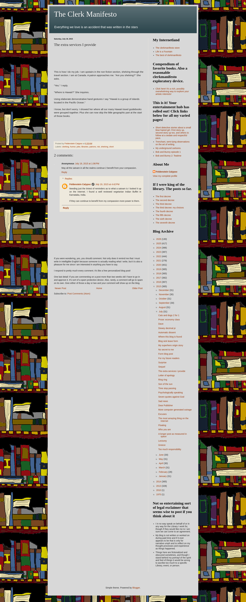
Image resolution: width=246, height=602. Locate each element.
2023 (159, 252)
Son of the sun (165, 384)
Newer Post (60, 288)
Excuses (162, 414)
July (161, 311)
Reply (64, 172)
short (111, 147)
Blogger (136, 587)
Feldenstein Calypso (80, 184)
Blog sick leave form (168, 341)
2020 (159, 265)
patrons (92, 147)
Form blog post (165, 354)
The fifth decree (163, 215)
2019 (159, 269)
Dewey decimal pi (167, 328)
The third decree (164, 204)
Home (99, 288)
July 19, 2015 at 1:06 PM (87, 163)
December (164, 290)
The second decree (165, 200)
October (163, 298)
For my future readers (168, 358)
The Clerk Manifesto (85, 14)
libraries (84, 147)
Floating (162, 425)
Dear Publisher (165, 405)
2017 (159, 277)
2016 (159, 282)
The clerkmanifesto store (168, 48)
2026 (159, 239)
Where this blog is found (170, 336)
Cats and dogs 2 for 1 (168, 315)
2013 (159, 486)
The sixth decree (164, 219)
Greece (162, 445)
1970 (159, 494)
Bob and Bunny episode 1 (168, 152)
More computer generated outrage (175, 409)
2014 (159, 481)
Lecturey (162, 441)
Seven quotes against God (171, 397)
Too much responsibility (169, 449)
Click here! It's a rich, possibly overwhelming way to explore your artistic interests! (172, 91)
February (163, 472)
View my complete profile (165, 176)
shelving (104, 147)
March (162, 467)
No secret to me (166, 349)
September (164, 303)
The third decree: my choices (170, 207)
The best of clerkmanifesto (168, 55)
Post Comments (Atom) (78, 293)
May (161, 459)
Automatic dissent (167, 332)
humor (73, 147)
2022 (159, 256)
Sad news (163, 401)
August (162, 307)
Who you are (164, 429)
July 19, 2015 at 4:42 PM (107, 184)
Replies (68, 178)
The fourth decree (164, 211)
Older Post (137, 288)
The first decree (163, 196)
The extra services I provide (171, 371)
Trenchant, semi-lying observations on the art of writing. (173, 143)
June (161, 455)
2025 (159, 243)
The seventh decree (165, 222)
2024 (159, 247)
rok (98, 147)
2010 (159, 490)
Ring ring (162, 379)
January (163, 476)
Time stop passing (167, 388)
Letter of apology (166, 375)
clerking (65, 147)
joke (78, 147)
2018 (159, 273)
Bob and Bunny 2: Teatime (168, 155)
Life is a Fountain (164, 51)
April (161, 463)
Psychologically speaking (170, 392)
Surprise (162, 362)
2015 (159, 286)
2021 (159, 260)
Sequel (161, 366)
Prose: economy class (169, 319)
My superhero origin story (170, 345)
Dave (160, 324)
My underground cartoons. (168, 148)
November (164, 294)
